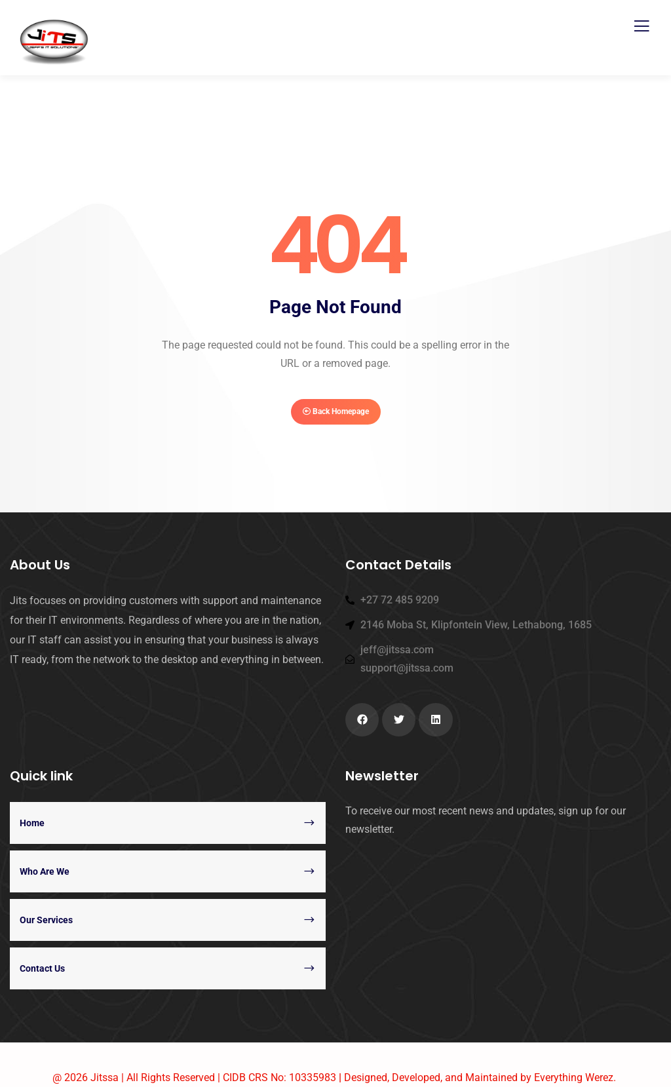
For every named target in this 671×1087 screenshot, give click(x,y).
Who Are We (44, 871)
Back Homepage (336, 411)
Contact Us (42, 968)
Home (32, 823)
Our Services (46, 920)
